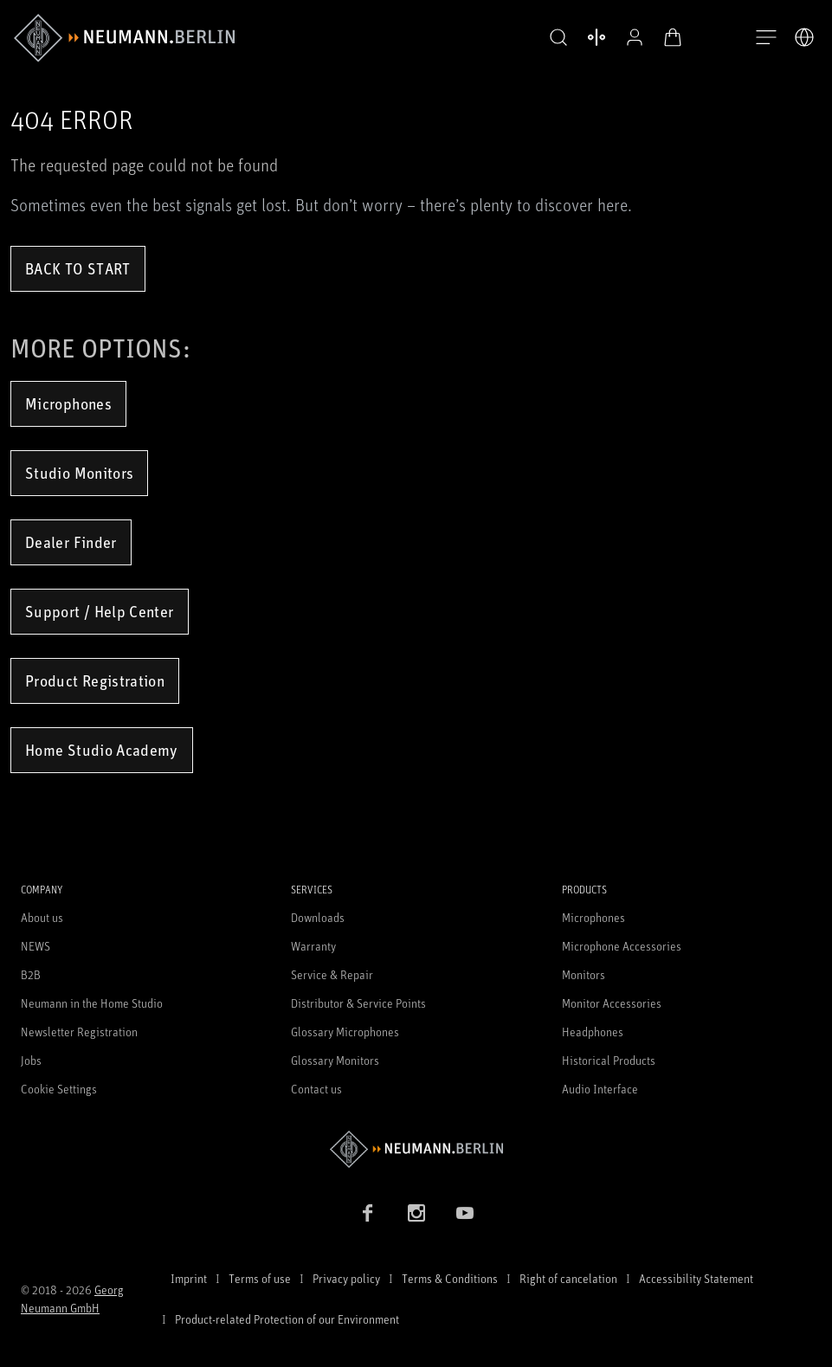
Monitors (583, 974)
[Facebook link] (368, 1213)
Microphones (68, 403)
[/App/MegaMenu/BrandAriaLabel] (124, 38)
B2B (31, 974)
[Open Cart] (673, 37)
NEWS (35, 945)
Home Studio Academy (101, 749)
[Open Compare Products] (596, 37)
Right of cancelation (568, 1278)
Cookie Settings (59, 1088)
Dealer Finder (71, 541)
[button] (558, 38)
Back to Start (78, 268)
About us (42, 917)
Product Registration (94, 680)
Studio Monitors (79, 472)
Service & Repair (332, 974)
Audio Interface (600, 1088)
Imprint (189, 1278)
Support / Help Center (99, 611)
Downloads (318, 917)
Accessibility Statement (696, 1278)
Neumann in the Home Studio (92, 1003)
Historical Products (608, 1060)
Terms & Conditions (450, 1278)
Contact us (316, 1088)
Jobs (31, 1060)
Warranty (313, 945)
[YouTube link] (465, 1213)
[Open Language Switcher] (804, 37)
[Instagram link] (416, 1213)
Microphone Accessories (621, 945)
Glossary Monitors (335, 1060)
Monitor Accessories (611, 1003)
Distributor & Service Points (358, 1003)
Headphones (592, 1031)
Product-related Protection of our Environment (287, 1319)
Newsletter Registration (79, 1031)
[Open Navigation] (766, 38)
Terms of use (260, 1278)
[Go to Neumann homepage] (416, 1149)
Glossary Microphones (345, 1031)
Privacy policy (346, 1278)
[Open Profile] (634, 37)
